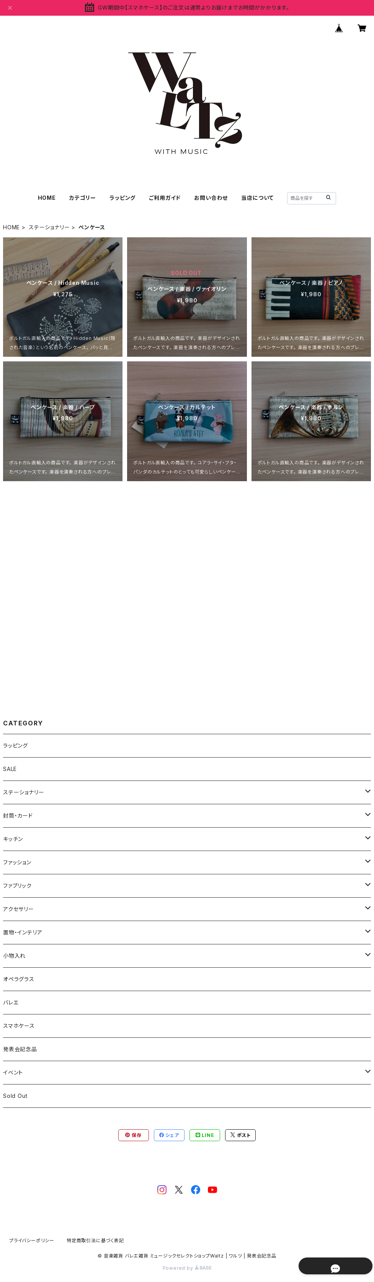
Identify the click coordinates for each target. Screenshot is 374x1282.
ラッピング (122, 197)
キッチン (13, 839)
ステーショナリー (49, 227)
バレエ (10, 1002)
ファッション (17, 862)
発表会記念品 (20, 1049)
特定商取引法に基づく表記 (95, 1240)
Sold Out (15, 1096)
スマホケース (19, 1025)
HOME (47, 197)
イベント (13, 1072)
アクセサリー (18, 909)
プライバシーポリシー (31, 1240)
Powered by (187, 1268)
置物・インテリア (22, 932)
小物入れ (14, 955)
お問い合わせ (211, 197)
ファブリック (17, 885)
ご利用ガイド (165, 197)
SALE (10, 769)
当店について (257, 197)
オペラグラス (18, 979)
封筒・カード (18, 815)
